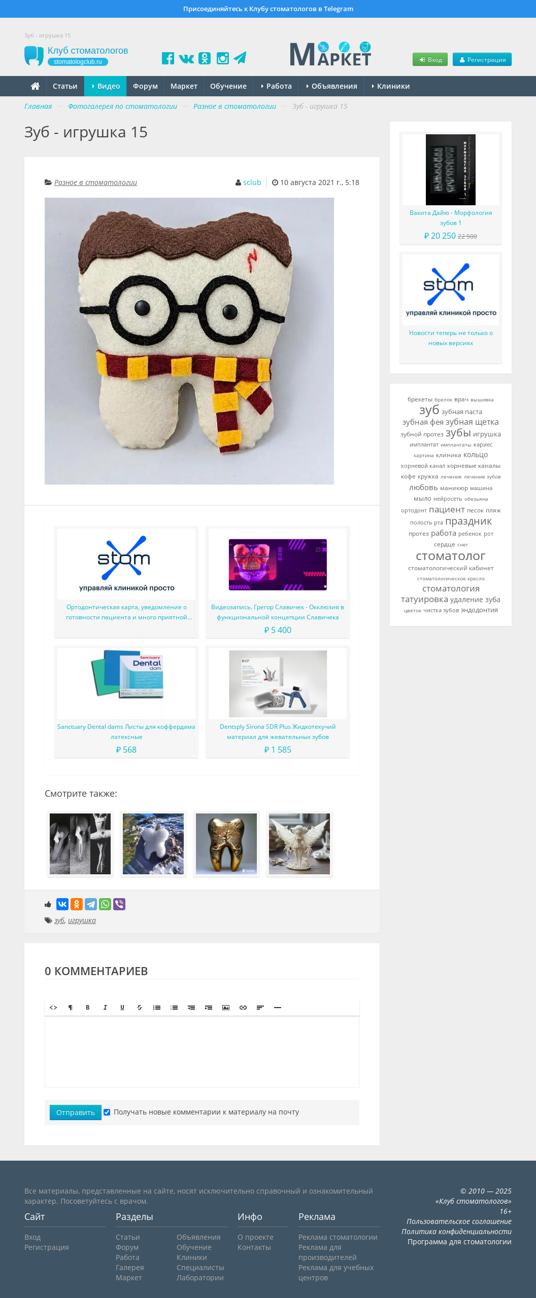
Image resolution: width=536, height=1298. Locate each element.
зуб (59, 920)
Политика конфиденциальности (456, 1231)
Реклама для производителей (327, 1252)
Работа (276, 86)
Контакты (254, 1247)
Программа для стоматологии (460, 1241)
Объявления (332, 86)
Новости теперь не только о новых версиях (451, 337)
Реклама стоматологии (338, 1237)
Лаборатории (200, 1277)
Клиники (391, 86)
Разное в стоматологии (95, 182)
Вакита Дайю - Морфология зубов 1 (451, 217)
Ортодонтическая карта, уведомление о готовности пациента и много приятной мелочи (126, 612)
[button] (53, 1007)
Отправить (75, 1112)
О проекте (256, 1237)
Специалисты (200, 1267)
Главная (38, 106)
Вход (430, 59)
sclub (252, 182)
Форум (145, 86)
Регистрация (482, 59)
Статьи (65, 86)
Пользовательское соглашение (459, 1221)
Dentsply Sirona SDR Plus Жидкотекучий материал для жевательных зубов (278, 731)
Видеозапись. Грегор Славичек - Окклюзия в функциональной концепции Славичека (277, 612)
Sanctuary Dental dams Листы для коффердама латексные (126, 731)
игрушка (82, 920)
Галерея (130, 1267)
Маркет (184, 86)
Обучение (228, 86)
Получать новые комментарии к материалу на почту (201, 1112)
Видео (106, 86)
